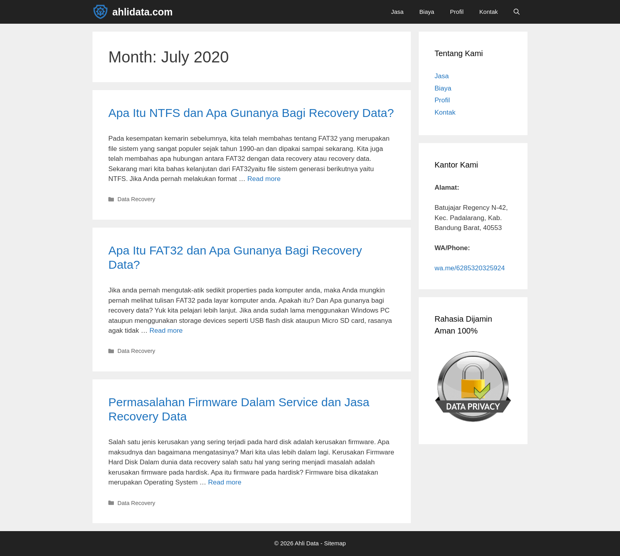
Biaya (427, 11)
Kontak (488, 11)
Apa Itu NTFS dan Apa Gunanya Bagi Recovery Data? (251, 112)
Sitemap (335, 543)
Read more (264, 179)
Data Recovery (136, 199)
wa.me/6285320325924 (470, 268)
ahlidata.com (142, 11)
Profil (456, 11)
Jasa (397, 11)
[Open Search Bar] (516, 12)
